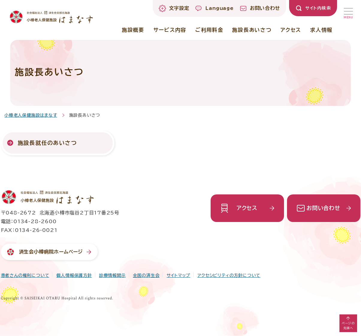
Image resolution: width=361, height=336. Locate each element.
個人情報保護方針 (74, 275)
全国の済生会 (146, 275)
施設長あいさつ (251, 29)
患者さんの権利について (25, 275)
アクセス (290, 29)
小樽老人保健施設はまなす (30, 115)
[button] (348, 12)
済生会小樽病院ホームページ (51, 251)
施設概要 (133, 29)
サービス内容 (169, 29)
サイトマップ (178, 275)
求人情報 (321, 29)
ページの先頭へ (348, 325)
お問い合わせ (323, 208)
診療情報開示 (112, 275)
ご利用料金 (209, 29)
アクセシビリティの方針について (228, 275)
